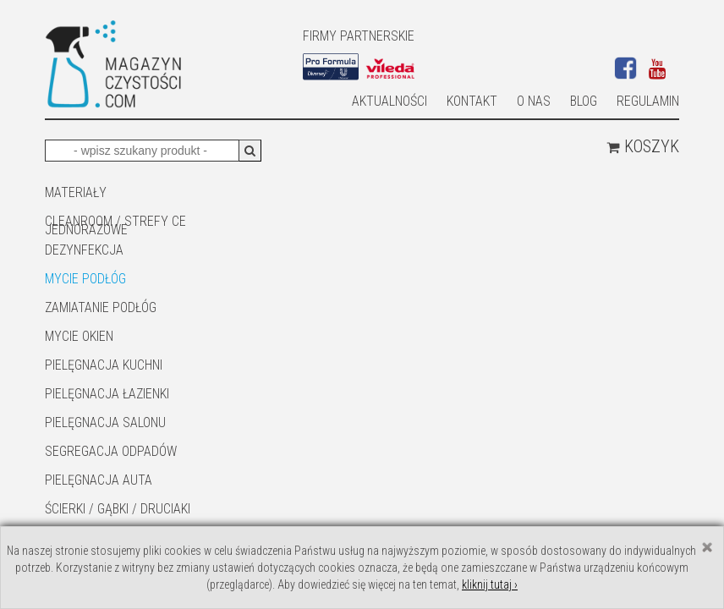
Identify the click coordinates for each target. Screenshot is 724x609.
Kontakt (472, 101)
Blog (583, 101)
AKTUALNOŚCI (389, 101)
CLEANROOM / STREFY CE (115, 221)
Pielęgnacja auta (98, 480)
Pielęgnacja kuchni (103, 365)
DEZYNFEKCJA (84, 250)
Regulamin (648, 101)
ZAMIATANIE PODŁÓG (100, 307)
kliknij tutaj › (490, 584)
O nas (534, 101)
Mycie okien (79, 336)
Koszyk (642, 146)
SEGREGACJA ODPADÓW (111, 451)
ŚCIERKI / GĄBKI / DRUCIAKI (117, 509)
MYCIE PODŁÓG (85, 279)
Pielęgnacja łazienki (107, 394)
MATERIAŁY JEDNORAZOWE (86, 193)
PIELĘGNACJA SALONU (105, 422)
